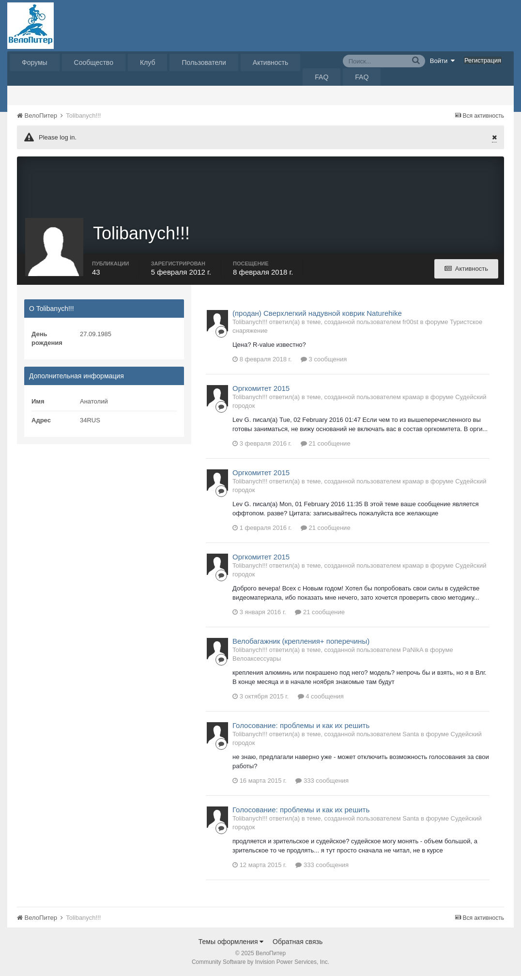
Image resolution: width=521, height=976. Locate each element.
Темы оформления (231, 941)
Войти (442, 60)
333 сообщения (322, 780)
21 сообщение (326, 443)
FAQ (321, 77)
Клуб (147, 62)
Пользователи (204, 62)
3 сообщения (324, 359)
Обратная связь (297, 941)
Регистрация (482, 60)
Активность (271, 62)
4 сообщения (321, 696)
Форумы (34, 62)
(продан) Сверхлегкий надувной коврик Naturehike (317, 313)
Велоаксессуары (256, 658)
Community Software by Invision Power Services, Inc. (260, 962)
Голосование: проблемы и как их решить (300, 725)
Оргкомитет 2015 (261, 388)
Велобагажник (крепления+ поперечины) (300, 641)
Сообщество (93, 62)
